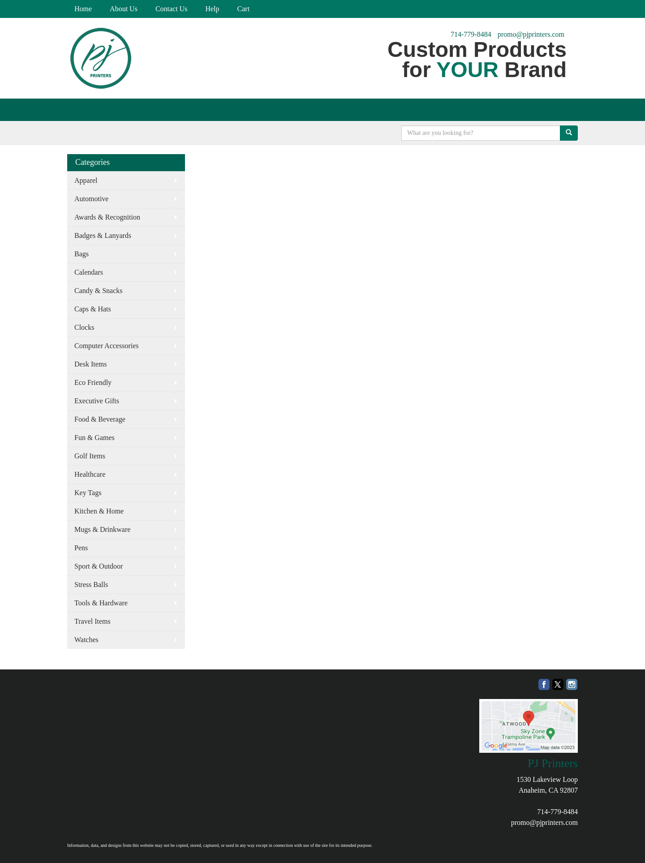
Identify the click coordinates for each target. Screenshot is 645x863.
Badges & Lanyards (102, 235)
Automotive (91, 199)
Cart (243, 9)
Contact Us (171, 9)
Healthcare (89, 474)
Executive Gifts (96, 401)
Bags (81, 254)
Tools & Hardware (101, 603)
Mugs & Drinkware (102, 529)
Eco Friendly (93, 382)
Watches (86, 639)
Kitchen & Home (99, 511)
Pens (81, 548)
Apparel (86, 180)
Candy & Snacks (98, 290)
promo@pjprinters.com (531, 34)
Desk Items (90, 364)
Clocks (84, 327)
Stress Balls (91, 584)
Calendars (88, 272)
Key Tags (87, 492)
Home (83, 9)
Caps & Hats (92, 309)
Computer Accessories (106, 346)
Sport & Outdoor (98, 566)
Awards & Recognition (107, 217)
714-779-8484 (471, 34)
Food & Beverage (99, 419)
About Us (124, 9)
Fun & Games (94, 437)
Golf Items (89, 456)
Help (212, 9)
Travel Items (92, 621)
